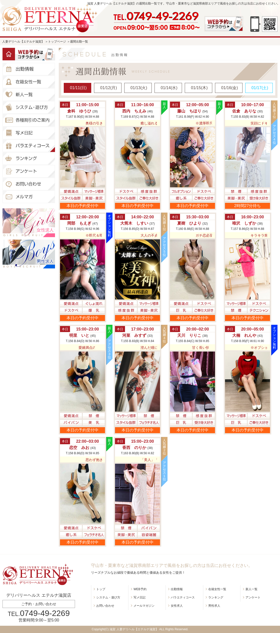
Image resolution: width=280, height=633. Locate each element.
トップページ (57, 41)
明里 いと (79, 335)
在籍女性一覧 (217, 589)
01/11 (78, 88)
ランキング (215, 597)
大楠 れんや (244, 335)
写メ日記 (140, 597)
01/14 (169, 88)
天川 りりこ (189, 335)
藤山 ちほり (189, 111)
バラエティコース (183, 597)
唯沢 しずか (244, 223)
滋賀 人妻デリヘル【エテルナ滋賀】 (134, 629)
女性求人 (177, 605)
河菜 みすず (134, 335)
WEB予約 (140, 589)
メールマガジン (144, 605)
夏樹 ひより (189, 223)
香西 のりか (134, 447)
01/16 (229, 88)
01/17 (260, 88)
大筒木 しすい (134, 223)
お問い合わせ (105, 605)
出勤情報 (177, 589)
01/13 (138, 88)
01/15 (199, 88)
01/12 (108, 88)
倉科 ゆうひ (79, 111)
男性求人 (214, 605)
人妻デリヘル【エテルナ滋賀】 (23, 41)
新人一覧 (252, 589)
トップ (100, 589)
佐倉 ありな (244, 111)
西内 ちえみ (134, 111)
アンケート (253, 597)
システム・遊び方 (108, 597)
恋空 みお (79, 447)
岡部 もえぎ (79, 223)
